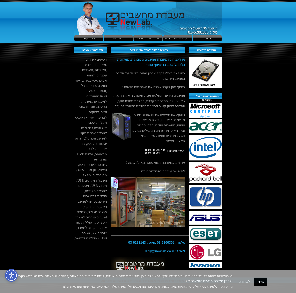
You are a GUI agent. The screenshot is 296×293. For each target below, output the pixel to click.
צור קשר (88, 38)
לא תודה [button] (244, 281)
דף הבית (207, 38)
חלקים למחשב (148, 38)
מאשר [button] (260, 281)
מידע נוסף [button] (225, 286)
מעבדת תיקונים (177, 38)
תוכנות (118, 38)
